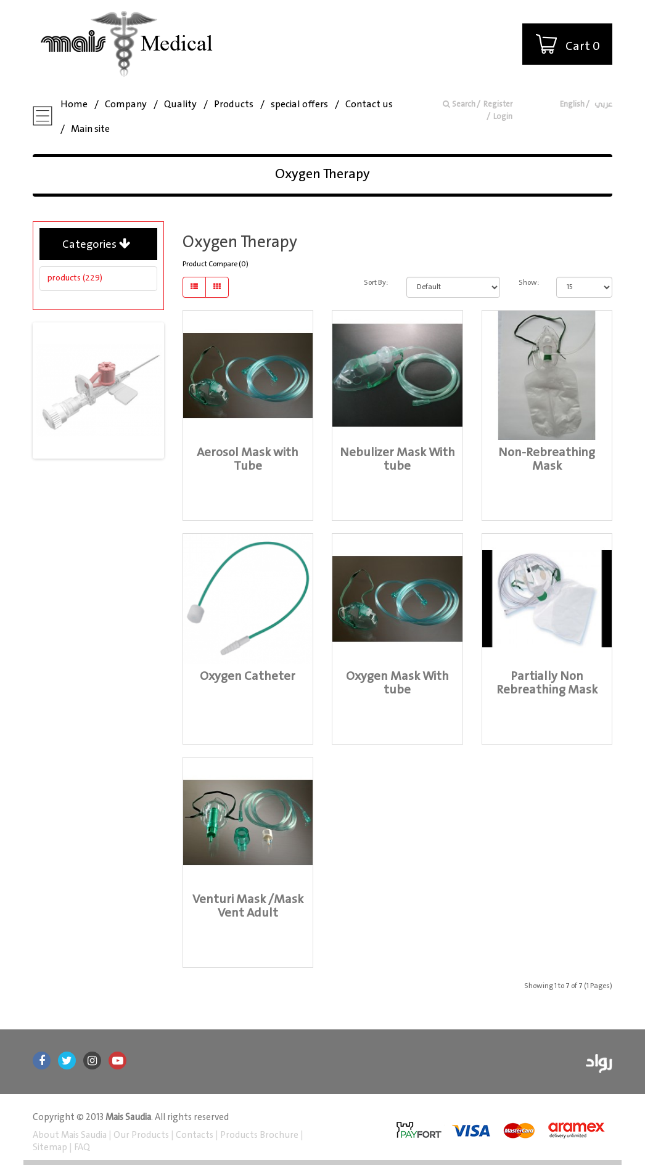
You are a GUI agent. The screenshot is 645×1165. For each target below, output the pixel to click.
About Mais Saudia (71, 1135)
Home (74, 104)
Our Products (141, 1135)
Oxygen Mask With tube (397, 683)
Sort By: (376, 282)
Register (497, 104)
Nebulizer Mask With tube (397, 459)
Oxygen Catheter (247, 676)
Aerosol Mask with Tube (247, 459)
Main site (90, 129)
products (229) (74, 278)
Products (233, 104)
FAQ (81, 1147)
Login (502, 116)
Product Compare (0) (216, 264)
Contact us (369, 104)
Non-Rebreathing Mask (546, 459)
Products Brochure (258, 1135)
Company (126, 104)
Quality (180, 104)
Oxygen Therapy (322, 174)
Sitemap (51, 1147)
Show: (528, 282)
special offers (299, 104)
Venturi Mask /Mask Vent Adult (247, 906)
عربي (602, 104)
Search (459, 104)
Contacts (194, 1135)
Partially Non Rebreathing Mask (547, 683)
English (572, 104)
